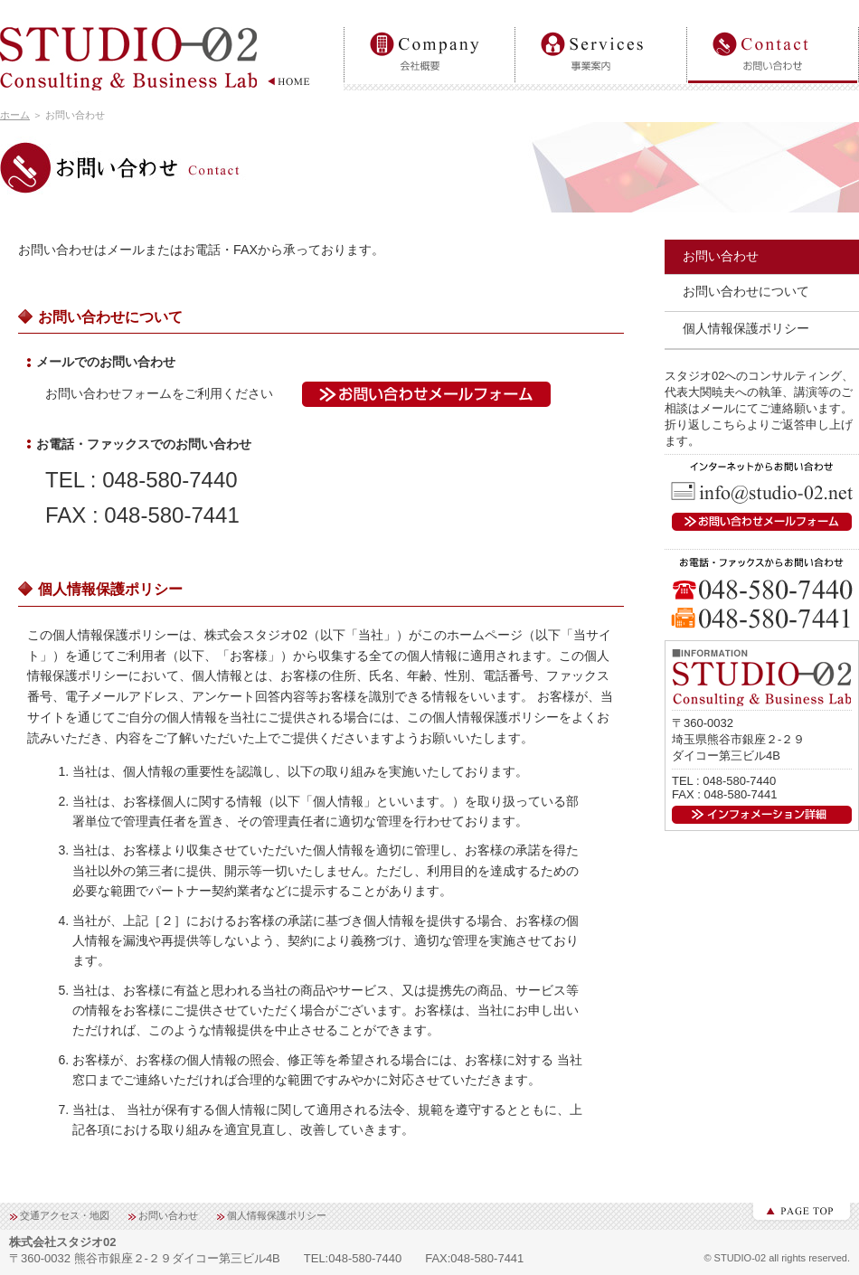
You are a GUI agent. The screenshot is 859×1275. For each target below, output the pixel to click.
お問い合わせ (773, 27)
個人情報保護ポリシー (746, 328)
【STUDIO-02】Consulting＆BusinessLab (158, 63)
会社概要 (429, 27)
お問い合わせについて (746, 291)
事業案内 (601, 27)
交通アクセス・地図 (64, 1215)
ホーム (15, 114)
